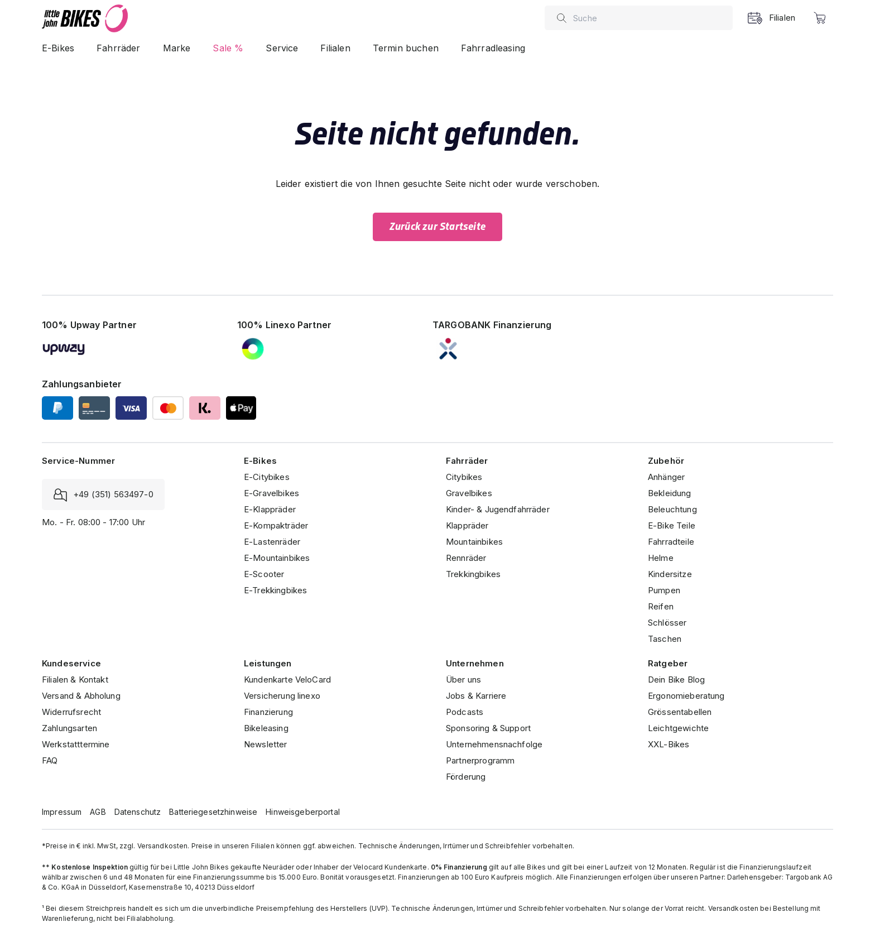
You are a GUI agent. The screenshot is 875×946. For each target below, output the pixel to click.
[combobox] (650, 17)
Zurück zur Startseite (437, 226)
